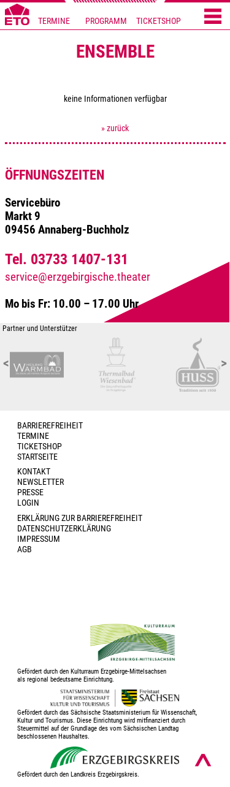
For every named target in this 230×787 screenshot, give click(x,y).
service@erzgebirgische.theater (77, 277)
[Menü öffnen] (213, 17)
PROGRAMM (106, 21)
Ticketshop (39, 446)
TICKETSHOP (158, 21)
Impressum (38, 539)
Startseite (37, 457)
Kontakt (33, 471)
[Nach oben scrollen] (203, 760)
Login (28, 503)
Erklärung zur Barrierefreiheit (79, 518)
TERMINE (54, 21)
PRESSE (30, 492)
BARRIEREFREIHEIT (50, 425)
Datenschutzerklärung (64, 528)
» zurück (115, 128)
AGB (24, 549)
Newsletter (40, 482)
